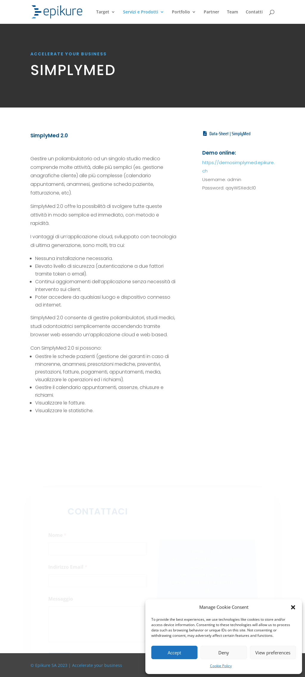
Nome (57, 539)
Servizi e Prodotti (140, 12)
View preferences (272, 653)
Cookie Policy (221, 665)
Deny (223, 653)
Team (232, 12)
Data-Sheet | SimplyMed (229, 133)
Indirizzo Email (67, 571)
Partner (211, 12)
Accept (174, 653)
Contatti (254, 12)
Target (102, 12)
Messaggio (60, 603)
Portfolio (181, 12)
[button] (293, 607)
